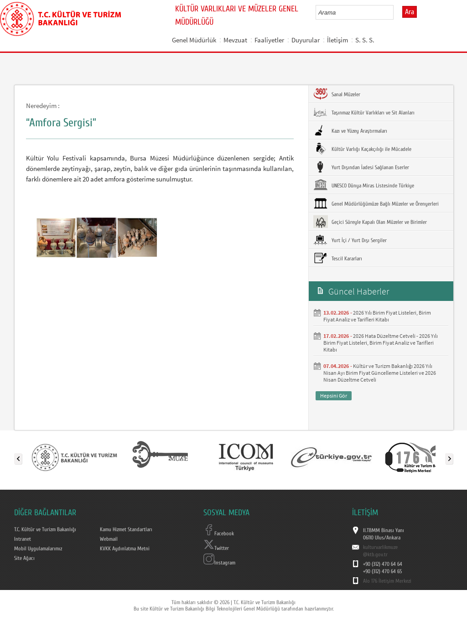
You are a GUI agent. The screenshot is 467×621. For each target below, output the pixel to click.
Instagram (219, 562)
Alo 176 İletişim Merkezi (387, 581)
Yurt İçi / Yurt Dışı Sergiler (350, 239)
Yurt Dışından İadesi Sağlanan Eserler (361, 166)
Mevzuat (235, 40)
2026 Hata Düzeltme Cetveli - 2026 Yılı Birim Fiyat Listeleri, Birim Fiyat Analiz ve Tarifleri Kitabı (380, 342)
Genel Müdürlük (194, 40)
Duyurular (305, 40)
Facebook (218, 533)
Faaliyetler (269, 40)
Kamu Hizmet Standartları (126, 529)
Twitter (216, 548)
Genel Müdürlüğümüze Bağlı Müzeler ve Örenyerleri (376, 203)
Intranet (22, 539)
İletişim (337, 40)
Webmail (109, 539)
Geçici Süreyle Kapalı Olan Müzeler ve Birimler (370, 221)
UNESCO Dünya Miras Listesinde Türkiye (363, 185)
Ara (409, 12)
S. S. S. (364, 40)
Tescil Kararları (337, 258)
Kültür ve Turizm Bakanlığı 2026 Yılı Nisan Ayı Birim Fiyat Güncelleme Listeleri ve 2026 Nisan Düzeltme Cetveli (379, 372)
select (396, 12)
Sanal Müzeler (336, 94)
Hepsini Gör (333, 395)
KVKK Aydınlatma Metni (125, 548)
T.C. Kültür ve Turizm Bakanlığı (45, 529)
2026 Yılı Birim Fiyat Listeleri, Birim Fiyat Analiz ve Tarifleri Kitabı (377, 316)
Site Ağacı (24, 558)
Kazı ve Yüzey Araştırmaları (350, 130)
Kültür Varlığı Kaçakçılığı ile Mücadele (362, 148)
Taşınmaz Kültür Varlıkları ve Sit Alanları (364, 112)
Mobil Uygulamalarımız (38, 548)
